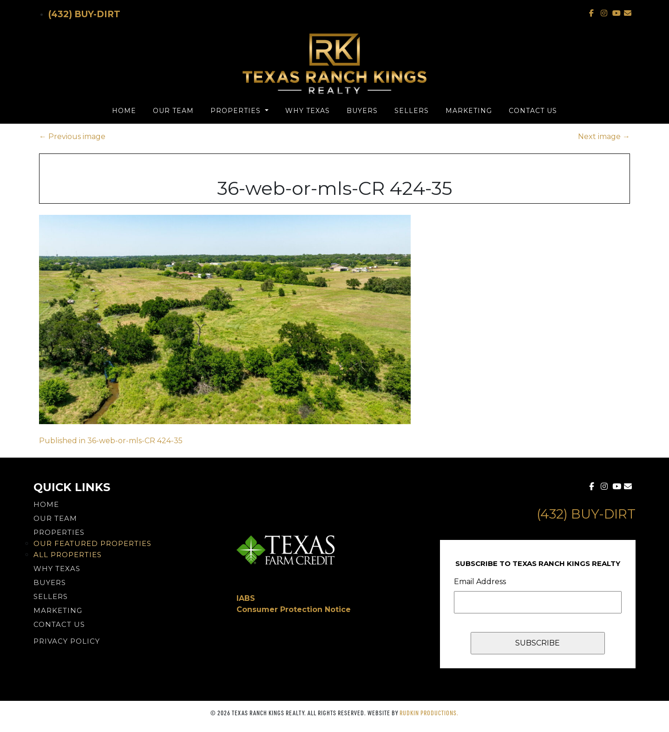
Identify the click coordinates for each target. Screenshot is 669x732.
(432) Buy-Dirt (84, 14)
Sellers (411, 110)
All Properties (67, 554)
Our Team (173, 110)
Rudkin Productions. (429, 713)
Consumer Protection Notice (293, 609)
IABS (245, 598)
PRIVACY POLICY (66, 641)
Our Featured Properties (92, 543)
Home (124, 110)
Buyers (362, 110)
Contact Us (533, 110)
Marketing (469, 110)
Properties (236, 110)
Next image (604, 136)
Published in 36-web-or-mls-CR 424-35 (111, 440)
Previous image (72, 136)
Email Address (480, 581)
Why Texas (307, 110)
